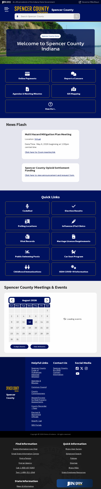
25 (23, 306)
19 (30, 300)
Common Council (39, 360)
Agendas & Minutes (36, 354)
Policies (73, 431)
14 (42, 295)
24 (17, 306)
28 (42, 306)
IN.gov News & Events (25, 463)
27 (36, 306)
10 (17, 295)
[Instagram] (86, 341)
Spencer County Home (50, 29)
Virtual (22, 134)
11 (23, 295)
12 (30, 295)
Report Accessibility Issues (73, 469)
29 (47, 306)
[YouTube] (77, 346)
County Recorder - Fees (39, 379)
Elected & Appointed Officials (36, 387)
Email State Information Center (25, 426)
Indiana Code (25, 473)
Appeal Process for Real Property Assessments (38, 372)
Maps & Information (25, 459)
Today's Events (19, 319)
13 (36, 295)
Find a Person (25, 431)
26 (30, 306)
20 (36, 300)
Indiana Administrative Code (25, 477)
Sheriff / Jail (36, 393)
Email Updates (25, 468)
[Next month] (46, 273)
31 (17, 312)
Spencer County (56, 9)
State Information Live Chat (25, 421)
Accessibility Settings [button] (73, 464)
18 (23, 300)
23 (12, 306)
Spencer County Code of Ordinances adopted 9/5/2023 (38, 345)
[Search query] (85, 9)
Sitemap (73, 435)
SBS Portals (36, 397)
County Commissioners (38, 365)
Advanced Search (73, 426)
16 (12, 300)
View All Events (39, 319)
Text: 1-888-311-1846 (25, 445)
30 (12, 312)
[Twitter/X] (81, 341)
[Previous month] (12, 273)
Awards (25, 482)
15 (47, 295)
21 (42, 300)
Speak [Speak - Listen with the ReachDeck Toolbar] (73, 476)
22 (47, 300)
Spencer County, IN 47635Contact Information (60, 344)
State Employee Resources (74, 445)
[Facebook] (77, 341)
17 (17, 300)
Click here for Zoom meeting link (24, 147)
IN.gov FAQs (74, 440)
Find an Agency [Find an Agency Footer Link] (25, 435)
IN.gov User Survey (74, 421)
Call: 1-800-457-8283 (25, 440)
